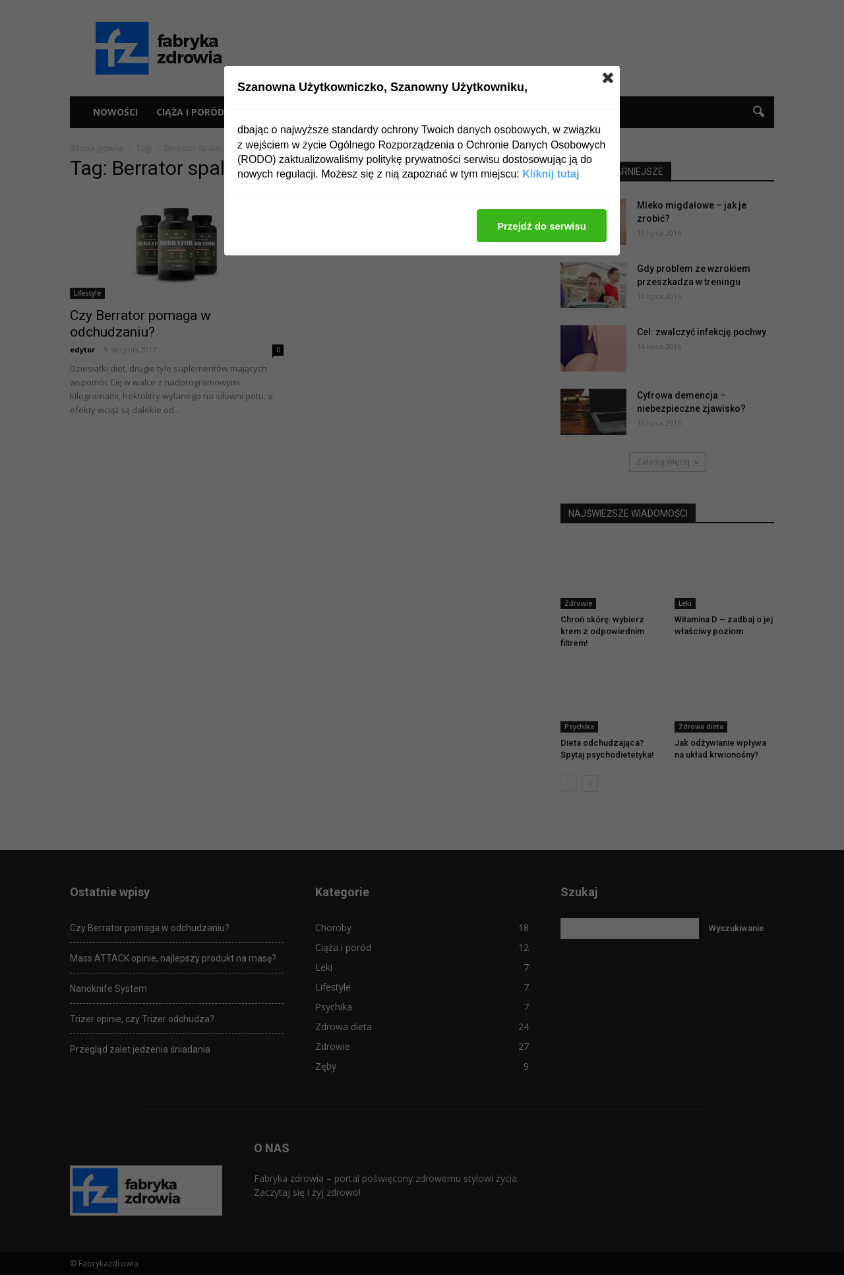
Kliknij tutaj (550, 174)
